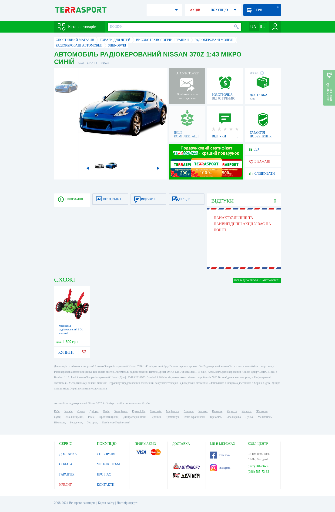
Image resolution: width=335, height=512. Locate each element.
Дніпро (94, 411)
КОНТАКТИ (105, 484)
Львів (106, 411)
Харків (68, 411)
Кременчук (172, 417)
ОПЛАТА (66, 464)
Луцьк (249, 417)
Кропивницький (108, 417)
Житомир (262, 411)
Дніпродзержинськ (134, 417)
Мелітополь (265, 417)
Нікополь (59, 422)
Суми (57, 417)
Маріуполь (172, 411)
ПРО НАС (104, 474)
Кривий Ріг (138, 411)
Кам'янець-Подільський (116, 422)
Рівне (91, 417)
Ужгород (92, 422)
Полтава (217, 411)
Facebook (220, 455)
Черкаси (246, 411)
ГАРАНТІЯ (66, 474)
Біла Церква (234, 417)
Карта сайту (106, 503)
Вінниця (189, 411)
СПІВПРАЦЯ (106, 454)
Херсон (202, 411)
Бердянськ (76, 422)
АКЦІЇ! (195, 10)
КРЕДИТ (65, 484)
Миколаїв (155, 411)
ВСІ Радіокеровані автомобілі (257, 280)
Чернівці (156, 417)
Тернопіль (216, 417)
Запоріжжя (120, 411)
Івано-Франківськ (194, 417)
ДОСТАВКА (68, 454)
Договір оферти (127, 503)
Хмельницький (74, 417)
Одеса (81, 411)
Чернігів (232, 411)
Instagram (220, 467)
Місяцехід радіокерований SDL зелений (71, 329)
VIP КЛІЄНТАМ (108, 464)
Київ (57, 411)
